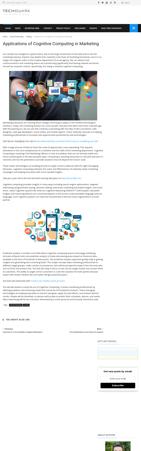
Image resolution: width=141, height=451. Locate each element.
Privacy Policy (63, 29)
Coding (29, 37)
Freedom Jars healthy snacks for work (48, 304)
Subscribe (118, 82)
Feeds (17, 29)
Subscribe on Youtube (117, 403)
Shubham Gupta (81, 444)
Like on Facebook (117, 382)
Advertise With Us (85, 440)
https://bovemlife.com (71, 198)
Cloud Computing (17, 37)
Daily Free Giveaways (111, 29)
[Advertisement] (88, 15)
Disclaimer (79, 29)
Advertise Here (31, 29)
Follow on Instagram (117, 396)
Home (7, 29)
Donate (93, 29)
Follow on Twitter (117, 389)
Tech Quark (39, 435)
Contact (47, 29)
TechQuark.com (56, 406)
